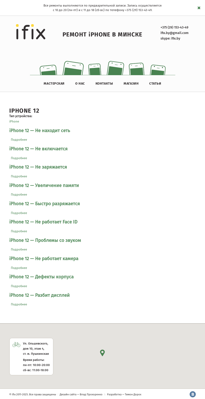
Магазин (131, 83)
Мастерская (54, 83)
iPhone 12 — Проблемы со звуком (45, 240)
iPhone (14, 121)
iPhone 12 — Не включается (38, 149)
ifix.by (175, 38)
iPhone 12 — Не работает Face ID (43, 222)
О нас (80, 83)
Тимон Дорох (133, 394)
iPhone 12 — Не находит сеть (39, 130)
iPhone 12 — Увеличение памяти (44, 185)
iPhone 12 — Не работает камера (43, 258)
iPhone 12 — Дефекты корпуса (41, 277)
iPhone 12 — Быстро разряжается (44, 203)
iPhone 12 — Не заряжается (38, 167)
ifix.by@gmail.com (175, 33)
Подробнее (19, 140)
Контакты (104, 83)
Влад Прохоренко (91, 394)
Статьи (155, 83)
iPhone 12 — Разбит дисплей (39, 295)
